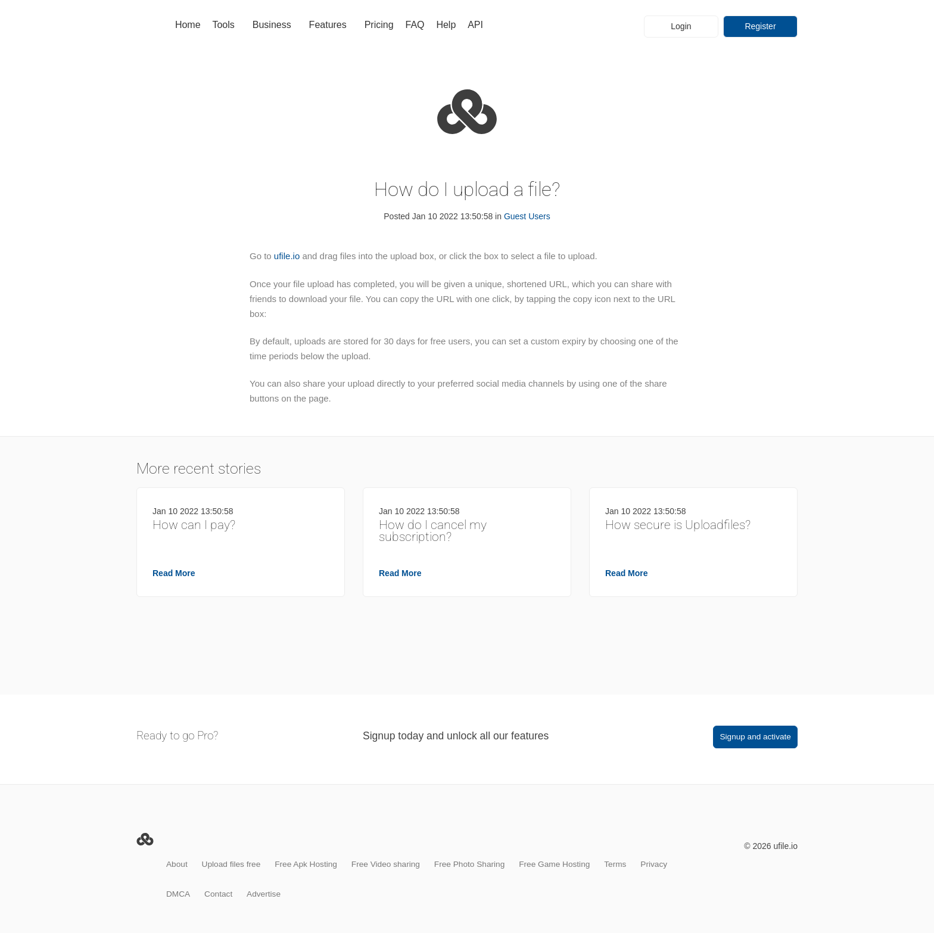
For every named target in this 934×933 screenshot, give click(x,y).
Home (188, 25)
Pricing (379, 25)
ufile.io (287, 256)
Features (328, 25)
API (475, 25)
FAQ (414, 25)
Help (446, 25)
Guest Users (527, 216)
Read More (173, 573)
